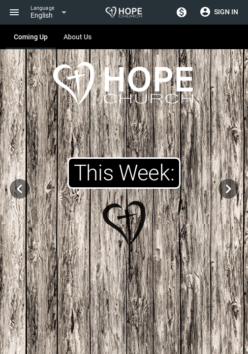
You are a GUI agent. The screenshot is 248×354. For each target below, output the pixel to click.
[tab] (31, 37)
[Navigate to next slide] (228, 189)
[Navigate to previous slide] (20, 189)
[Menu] (14, 12)
